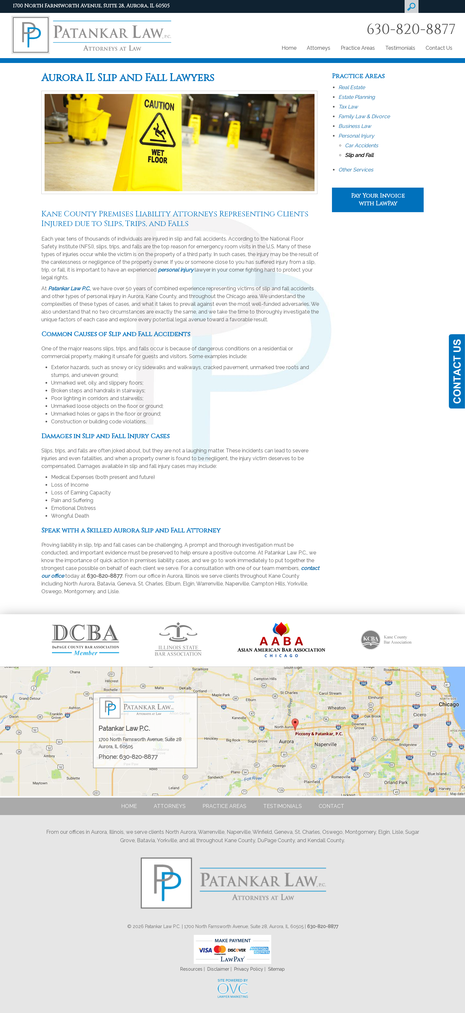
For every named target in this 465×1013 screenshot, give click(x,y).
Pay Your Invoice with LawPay (378, 200)
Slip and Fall (359, 155)
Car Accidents (361, 145)
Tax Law (348, 107)
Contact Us (439, 48)
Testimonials (400, 48)
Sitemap (276, 969)
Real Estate (351, 87)
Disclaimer (218, 969)
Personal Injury (356, 136)
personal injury (175, 270)
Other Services (355, 170)
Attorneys (318, 48)
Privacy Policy (248, 969)
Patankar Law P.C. (69, 288)
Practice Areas (358, 48)
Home (289, 48)
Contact (331, 806)
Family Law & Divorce (364, 116)
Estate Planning (356, 97)
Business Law (354, 126)
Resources (191, 969)
